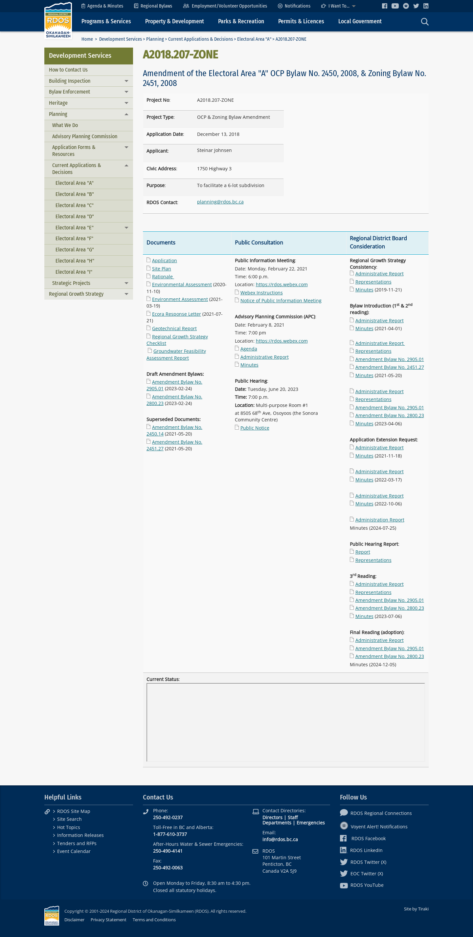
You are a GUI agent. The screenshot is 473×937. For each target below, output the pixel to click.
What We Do (65, 125)
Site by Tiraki (416, 909)
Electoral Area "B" (75, 194)
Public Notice (254, 428)
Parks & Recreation (241, 21)
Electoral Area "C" (75, 205)
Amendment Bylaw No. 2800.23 (389, 415)
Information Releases (80, 835)
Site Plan (161, 269)
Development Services (120, 39)
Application (164, 260)
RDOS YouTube (362, 885)
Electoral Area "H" (75, 261)
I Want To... (335, 6)
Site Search (69, 819)
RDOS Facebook (363, 838)
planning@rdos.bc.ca (220, 202)
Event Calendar (74, 851)
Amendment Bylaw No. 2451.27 (389, 367)
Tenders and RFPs (77, 843)
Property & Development (174, 21)
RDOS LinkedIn (361, 850)
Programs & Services (106, 21)
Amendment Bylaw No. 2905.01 (389, 359)
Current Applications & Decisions (200, 39)
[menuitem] (102, 6)
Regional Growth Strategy (76, 294)
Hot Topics (68, 827)
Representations (373, 282)
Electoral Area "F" (74, 238)
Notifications (294, 6)
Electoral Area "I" (74, 272)
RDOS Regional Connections (376, 813)
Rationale (162, 276)
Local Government (360, 21)
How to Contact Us (68, 70)
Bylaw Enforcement (69, 92)
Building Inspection (69, 81)
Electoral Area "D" (75, 216)
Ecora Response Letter (176, 314)
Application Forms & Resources (74, 150)
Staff (293, 817)
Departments (276, 823)
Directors (272, 817)
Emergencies (311, 823)
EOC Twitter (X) (361, 873)
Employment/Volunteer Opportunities (225, 6)
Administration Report (379, 520)
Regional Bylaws (153, 6)
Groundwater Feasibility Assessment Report (176, 354)
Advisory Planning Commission (84, 136)
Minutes (249, 365)
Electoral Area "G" (75, 249)
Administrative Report (264, 357)
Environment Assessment (180, 299)
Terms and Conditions (154, 920)
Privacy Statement (108, 920)
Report (362, 552)
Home (87, 39)
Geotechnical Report (174, 328)
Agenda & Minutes (102, 6)
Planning (155, 39)
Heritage (58, 103)
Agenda (248, 349)
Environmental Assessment (182, 284)
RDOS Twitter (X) (363, 862)
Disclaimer (74, 920)
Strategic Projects (71, 283)
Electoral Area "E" (75, 227)
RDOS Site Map (73, 811)
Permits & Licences (301, 21)
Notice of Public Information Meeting (281, 300)
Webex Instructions (261, 292)
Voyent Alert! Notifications (374, 826)
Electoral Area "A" (254, 39)
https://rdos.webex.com (282, 284)
